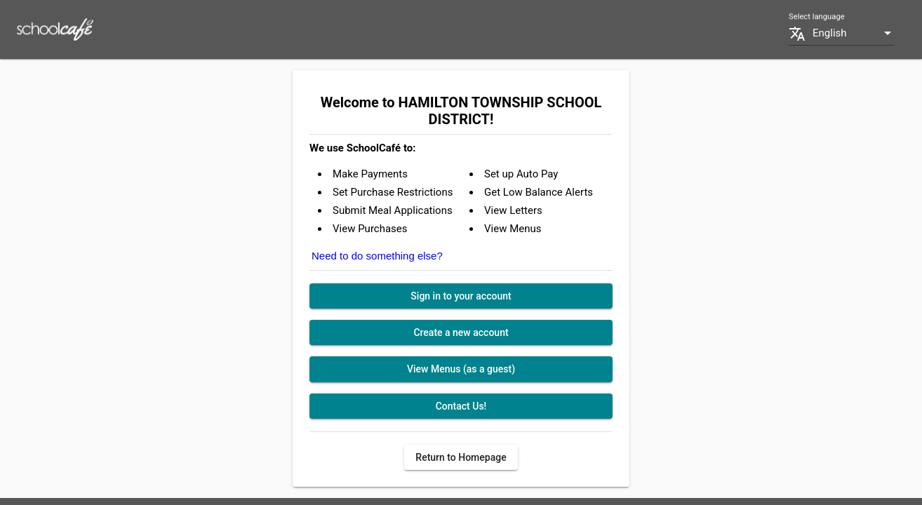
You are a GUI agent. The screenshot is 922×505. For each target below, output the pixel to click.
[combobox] (853, 33)
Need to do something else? (377, 256)
